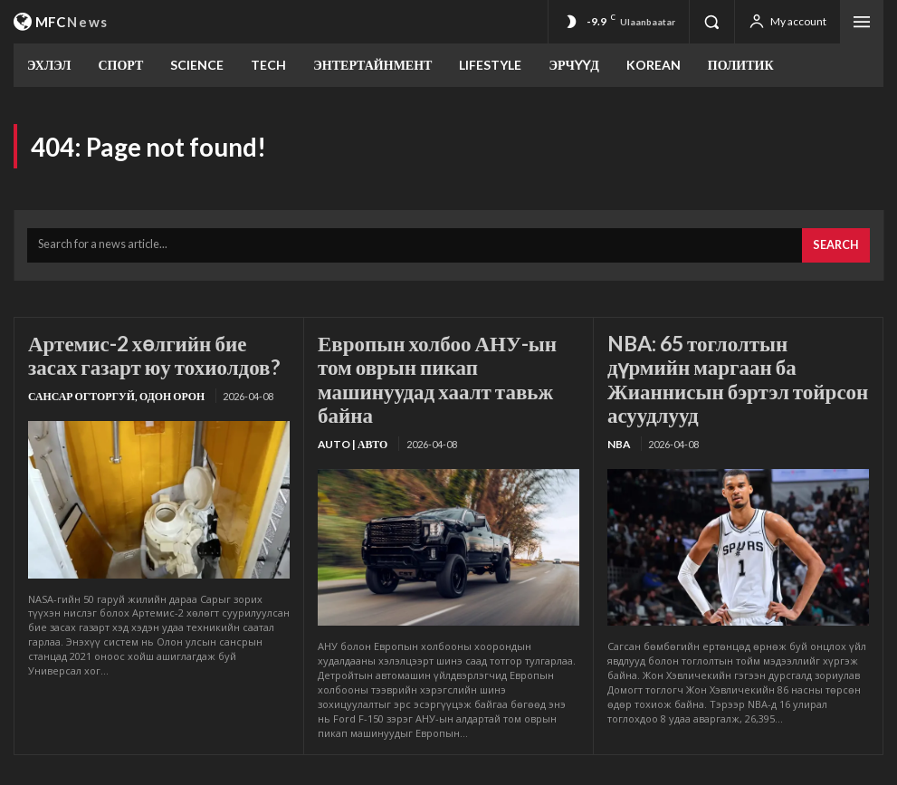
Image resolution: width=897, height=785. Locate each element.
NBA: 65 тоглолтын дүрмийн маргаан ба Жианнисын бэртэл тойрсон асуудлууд (733, 357)
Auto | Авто (350, 406)
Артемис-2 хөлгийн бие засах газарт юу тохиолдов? (147, 347)
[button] (711, 21)
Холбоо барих (701, 768)
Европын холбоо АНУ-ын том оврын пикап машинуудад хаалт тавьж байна (438, 357)
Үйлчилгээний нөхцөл (586, 768)
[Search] (838, 242)
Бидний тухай (473, 768)
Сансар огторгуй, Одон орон (110, 385)
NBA (617, 406)
